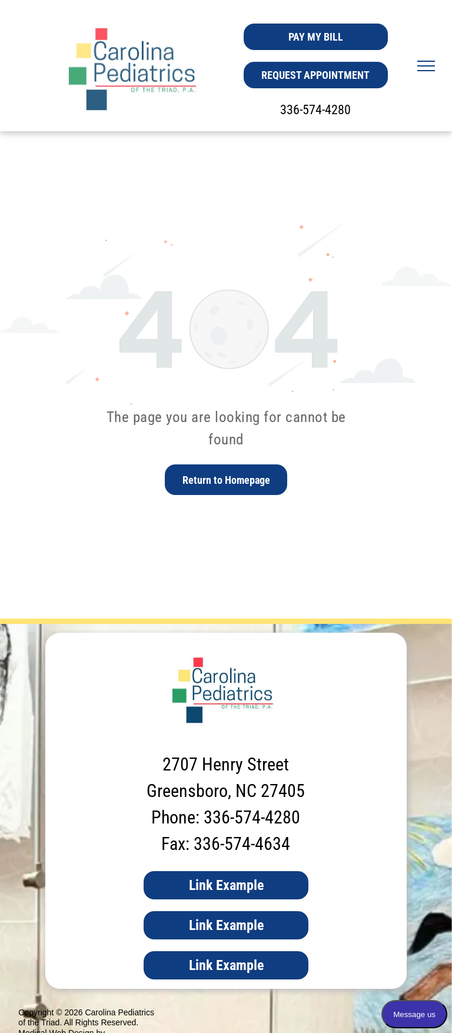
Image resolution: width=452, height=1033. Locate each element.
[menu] (426, 66)
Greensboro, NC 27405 (226, 790)
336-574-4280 (315, 109)
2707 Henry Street (225, 764)
